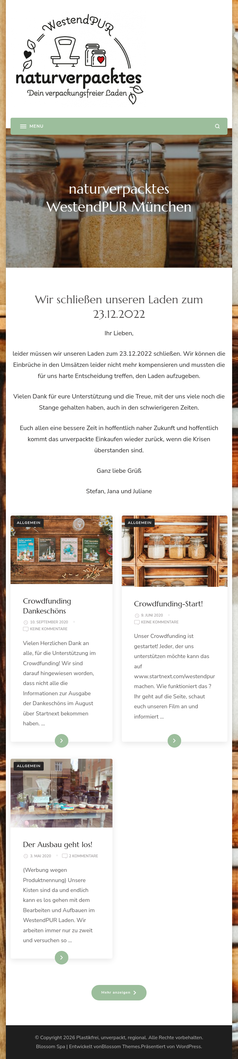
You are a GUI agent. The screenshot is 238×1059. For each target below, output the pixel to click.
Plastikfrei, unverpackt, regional (111, 1037)
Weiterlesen (51, 740)
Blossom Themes (121, 1046)
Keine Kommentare (49, 629)
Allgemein (29, 522)
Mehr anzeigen (115, 992)
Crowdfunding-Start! (168, 604)
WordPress (188, 1046)
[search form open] (217, 126)
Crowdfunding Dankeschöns (47, 605)
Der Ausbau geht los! (57, 844)
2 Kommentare (83, 856)
